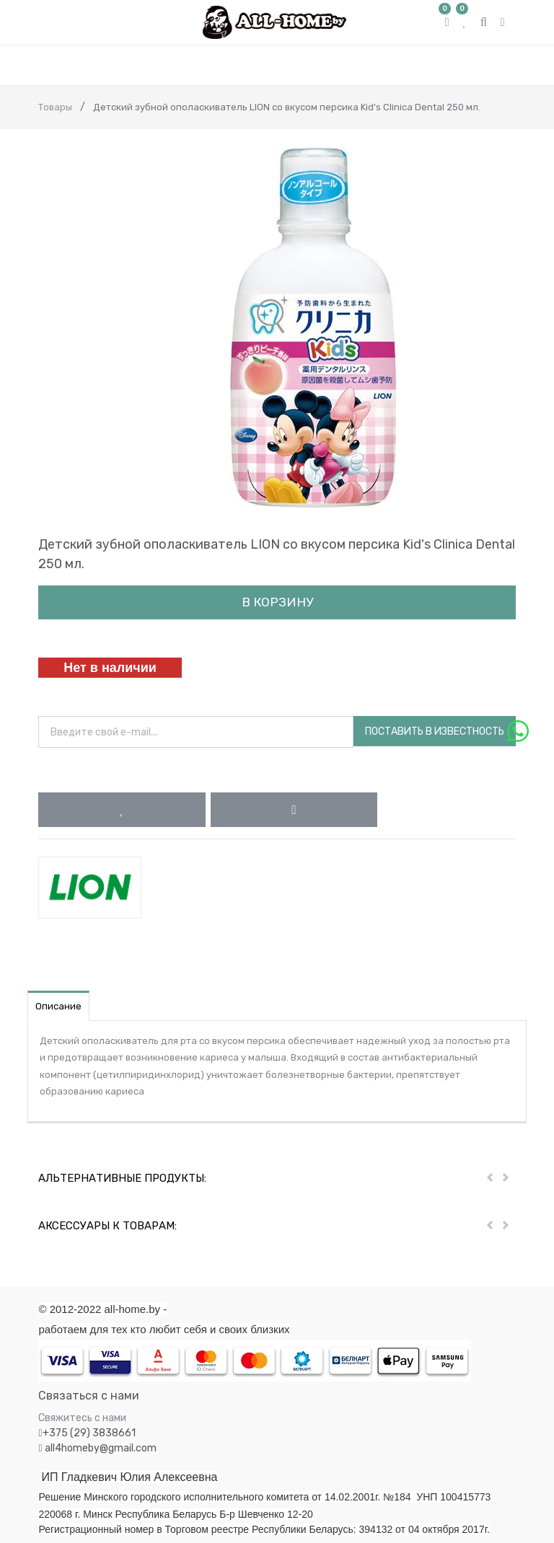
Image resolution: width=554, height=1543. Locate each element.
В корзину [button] (277, 602)
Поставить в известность (434, 731)
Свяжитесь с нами (82, 1418)
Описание (58, 1006)
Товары (55, 107)
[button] (121, 809)
